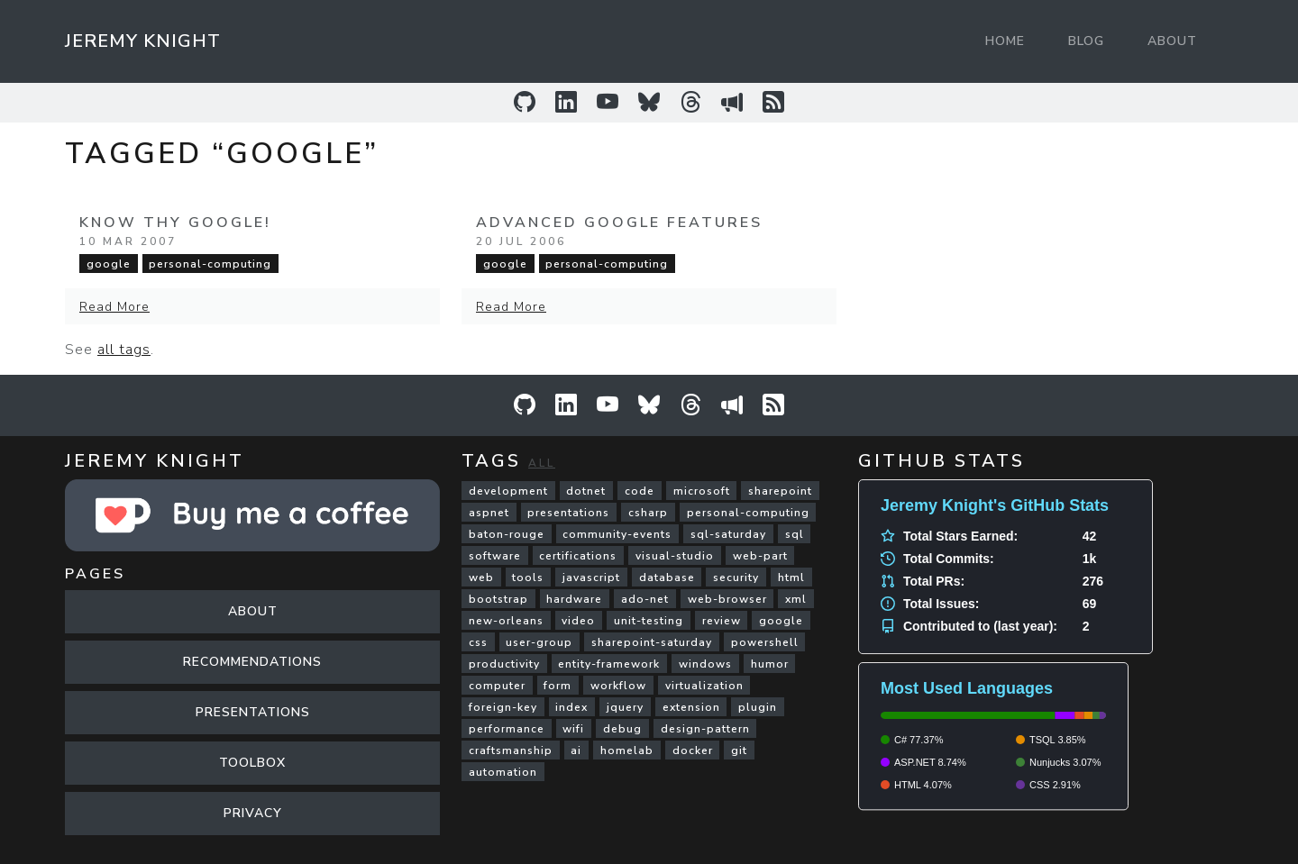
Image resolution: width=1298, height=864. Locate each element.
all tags (124, 349)
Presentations (253, 712)
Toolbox (252, 762)
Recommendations (252, 661)
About (1172, 41)
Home (1005, 41)
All (541, 463)
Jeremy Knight (143, 41)
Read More (114, 306)
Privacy (253, 813)
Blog (1086, 41)
